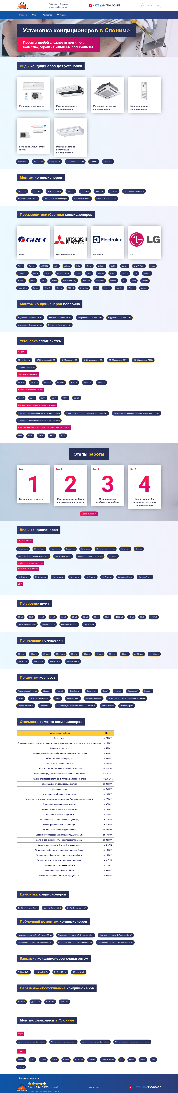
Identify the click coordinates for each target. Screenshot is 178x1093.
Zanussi (144, 288)
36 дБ (85, 617)
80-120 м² (87, 383)
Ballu (78, 266)
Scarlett (47, 288)
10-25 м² (21, 383)
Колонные (125, 549)
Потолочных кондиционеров (55, 199)
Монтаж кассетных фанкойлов (63, 1042)
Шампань (46, 691)
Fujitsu (35, 273)
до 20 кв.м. (138, 654)
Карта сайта (94, 1087)
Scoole (59, 288)
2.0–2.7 (21, 398)
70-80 (65, 398)
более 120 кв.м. (73, 661)
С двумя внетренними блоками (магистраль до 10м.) (39, 413)
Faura (152, 266)
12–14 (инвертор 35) (69, 360)
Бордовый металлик (93, 698)
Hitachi (112, 273)
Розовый (147, 691)
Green (78, 273)
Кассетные (70, 549)
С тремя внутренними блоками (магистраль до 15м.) (86, 413)
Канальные (85, 549)
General (48, 273)
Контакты (47, 15)
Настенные (38, 162)
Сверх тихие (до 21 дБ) (27, 624)
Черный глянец (73, 698)
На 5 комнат (75, 577)
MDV (44, 281)
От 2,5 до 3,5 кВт (54, 191)
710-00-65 (106, 5)
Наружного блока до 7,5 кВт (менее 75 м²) (75, 942)
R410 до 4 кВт (23, 972)
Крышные (113, 556)
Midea (54, 281)
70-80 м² (73, 383)
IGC (136, 273)
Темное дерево (107, 706)
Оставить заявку (89, 514)
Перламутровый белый (27, 691)
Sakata (35, 288)
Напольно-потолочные (105, 549)
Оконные (94, 162)
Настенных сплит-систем (134, 191)
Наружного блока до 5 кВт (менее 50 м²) (116, 935)
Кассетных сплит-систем (28, 199)
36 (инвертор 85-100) (26, 367)
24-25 (41, 436)
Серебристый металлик (39, 698)
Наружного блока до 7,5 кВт (59, 325)
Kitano (131, 1060)
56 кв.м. (125, 654)
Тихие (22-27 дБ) (48, 624)
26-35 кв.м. (60, 654)
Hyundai (125, 273)
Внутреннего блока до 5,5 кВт (90, 318)
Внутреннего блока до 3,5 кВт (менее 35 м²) (75, 935)
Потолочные (39, 549)
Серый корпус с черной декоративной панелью (75, 706)
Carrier (89, 266)
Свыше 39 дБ (89, 624)
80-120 (76, 398)
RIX (124, 281)
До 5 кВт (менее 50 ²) (52, 908)
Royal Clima (22, 288)
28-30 (52, 436)
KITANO (21, 281)
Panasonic (100, 281)
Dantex (124, 266)
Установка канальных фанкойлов (95, 1042)
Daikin (113, 266)
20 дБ (20, 617)
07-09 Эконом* (24, 360)
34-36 (63, 436)
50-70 (54, 398)
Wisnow (132, 288)
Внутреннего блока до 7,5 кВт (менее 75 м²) (115, 942)
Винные (139, 549)
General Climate (63, 273)
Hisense (101, 273)
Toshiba (119, 288)
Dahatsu (101, 266)
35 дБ (74, 617)
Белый (105, 691)
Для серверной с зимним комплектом (33, 556)
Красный (117, 691)
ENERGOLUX (139, 266)
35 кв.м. (87, 654)
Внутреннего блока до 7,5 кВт (30, 325)
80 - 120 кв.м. (55, 661)
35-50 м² (47, 383)
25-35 (32, 398)
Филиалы (61, 15)
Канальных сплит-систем (106, 199)
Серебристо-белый (25, 706)
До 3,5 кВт (37, 191)
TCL (95, 288)
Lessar (32, 281)
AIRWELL (44, 266)
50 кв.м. (112, 654)
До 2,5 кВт (22, 191)
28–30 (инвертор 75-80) (143, 360)
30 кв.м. (74, 654)
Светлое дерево (126, 706)
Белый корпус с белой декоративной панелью (126, 698)
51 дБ (142, 617)
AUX (56, 266)
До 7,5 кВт (99, 191)
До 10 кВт (114, 191)
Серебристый (75, 691)
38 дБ (96, 617)
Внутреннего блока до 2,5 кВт (30, 318)
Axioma (67, 266)
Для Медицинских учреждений (90, 556)
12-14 (20, 436)
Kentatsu (147, 273)
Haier (89, 273)
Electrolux (79, 1060)
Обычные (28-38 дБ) (69, 624)
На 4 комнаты (58, 577)
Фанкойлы (108, 162)
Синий (57, 698)
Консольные (23, 549)
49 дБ (131, 617)
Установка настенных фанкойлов (31, 1042)
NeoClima (86, 281)
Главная (23, 15)
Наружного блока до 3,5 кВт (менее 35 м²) (35, 935)
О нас (34, 15)
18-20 (30, 436)
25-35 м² (34, 383)
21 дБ (31, 617)
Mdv (153, 1060)
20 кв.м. (21, 654)
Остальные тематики (29, 1078)
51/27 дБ (154, 617)
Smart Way (84, 288)
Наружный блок (145, 577)
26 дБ (42, 617)
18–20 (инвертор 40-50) (93, 360)
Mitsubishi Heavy (69, 281)
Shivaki (71, 288)
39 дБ (107, 617)
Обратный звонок (151, 5)
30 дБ (52, 617)
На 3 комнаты (40, 577)
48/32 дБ (119, 617)
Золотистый (91, 691)
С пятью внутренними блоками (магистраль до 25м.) (39, 420)
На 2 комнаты (23, 577)
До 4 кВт (70, 191)
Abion (20, 266)
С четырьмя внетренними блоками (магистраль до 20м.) (136, 413)
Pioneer (113, 281)
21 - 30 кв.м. (154, 654)
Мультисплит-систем (82, 199)
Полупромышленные (75, 162)
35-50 (43, 398)
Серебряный (45, 706)
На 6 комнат (91, 577)
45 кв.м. (99, 654)
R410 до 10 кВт (79, 972)
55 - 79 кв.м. (38, 661)
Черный (60, 691)
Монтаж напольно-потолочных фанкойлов (132, 1042)
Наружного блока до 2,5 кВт (60, 318)
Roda (134, 281)
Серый (20, 698)
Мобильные (22, 162)
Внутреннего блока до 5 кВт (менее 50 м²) (35, 942)
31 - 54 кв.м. (22, 661)
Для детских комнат (63, 556)
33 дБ (63, 617)
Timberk (107, 288)
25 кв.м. (34, 654)
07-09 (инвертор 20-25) (46, 360)
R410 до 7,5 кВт (60, 972)
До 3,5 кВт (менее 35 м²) (27, 908)
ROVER (145, 281)
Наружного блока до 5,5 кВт (119, 318)
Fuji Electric (22, 273)
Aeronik (32, 266)
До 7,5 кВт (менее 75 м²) (76, 908)
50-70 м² (60, 383)
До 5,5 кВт (85, 191)
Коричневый (133, 691)
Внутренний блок (125, 577)
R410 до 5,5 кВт (41, 972)
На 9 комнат (107, 577)
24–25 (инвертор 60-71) (118, 360)
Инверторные (54, 162)
